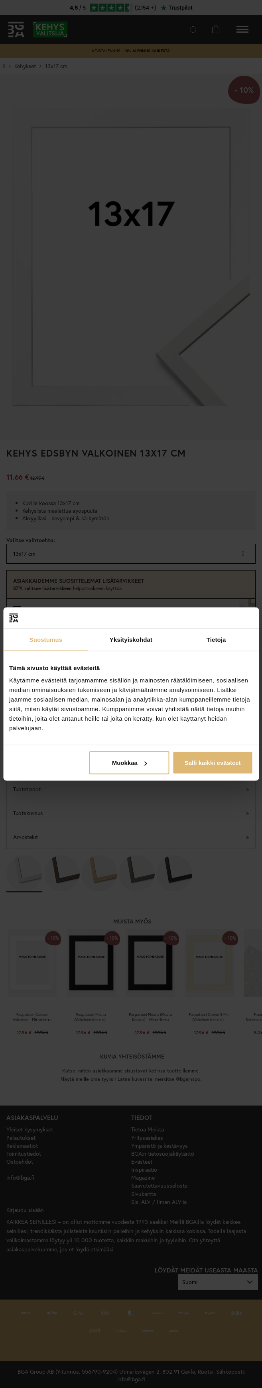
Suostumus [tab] (46, 639)
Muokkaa (129, 762)
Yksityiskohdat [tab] (131, 639)
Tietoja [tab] (216, 639)
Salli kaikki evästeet (213, 762)
